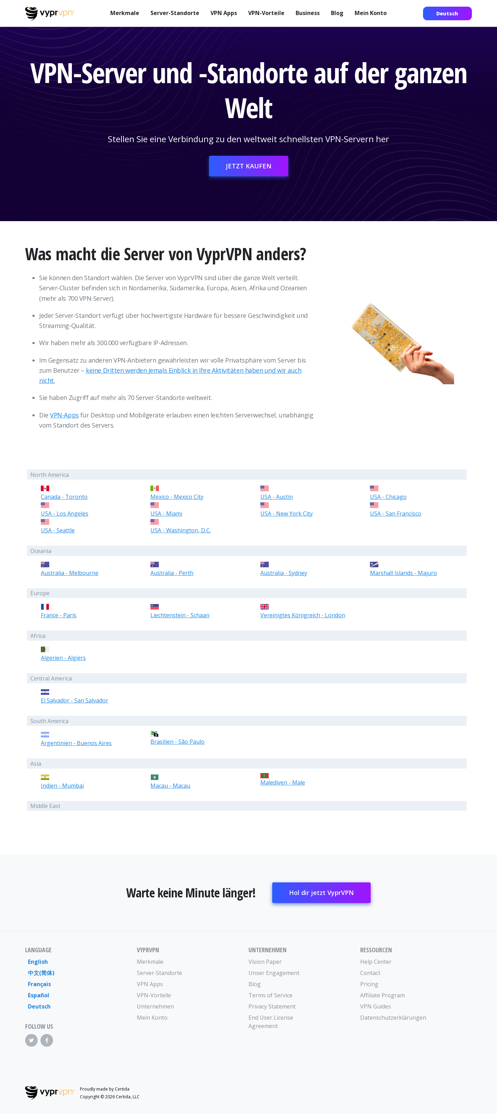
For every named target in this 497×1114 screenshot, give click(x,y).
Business (308, 13)
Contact (370, 973)
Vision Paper (265, 962)
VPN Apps (223, 13)
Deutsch (447, 13)
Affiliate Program (382, 995)
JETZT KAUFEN (249, 166)
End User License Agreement (270, 1022)
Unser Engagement (273, 973)
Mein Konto (371, 13)
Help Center (376, 962)
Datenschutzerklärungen (388, 1017)
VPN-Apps (64, 415)
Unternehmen (155, 1006)
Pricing (369, 984)
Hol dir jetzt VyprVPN (321, 892)
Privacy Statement (272, 1006)
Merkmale (124, 13)
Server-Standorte (174, 13)
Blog (337, 13)
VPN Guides (375, 1006)
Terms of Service (270, 995)
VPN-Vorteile (266, 13)
